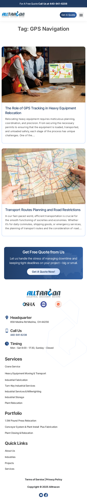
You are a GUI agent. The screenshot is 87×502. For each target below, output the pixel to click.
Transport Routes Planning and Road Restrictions (42, 210)
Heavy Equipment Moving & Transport (25, 373)
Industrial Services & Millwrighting (23, 391)
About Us (10, 450)
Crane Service (12, 366)
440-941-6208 (18, 334)
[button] (81, 15)
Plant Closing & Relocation (19, 432)
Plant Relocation (13, 402)
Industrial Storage (14, 397)
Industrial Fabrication (16, 380)
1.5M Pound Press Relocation (20, 420)
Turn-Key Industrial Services (20, 385)
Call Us (16, 331)
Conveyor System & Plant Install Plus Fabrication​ (31, 426)
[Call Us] (7, 331)
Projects (9, 463)
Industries (10, 457)
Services (9, 468)
